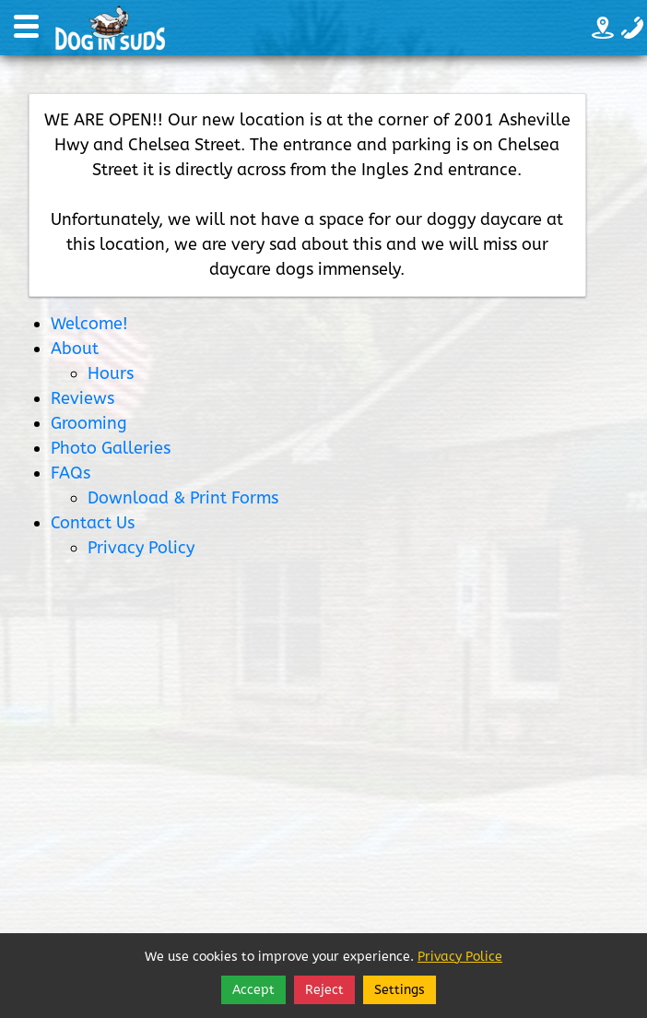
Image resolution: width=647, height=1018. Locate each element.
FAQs (70, 473)
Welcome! (89, 324)
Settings (399, 990)
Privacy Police (460, 957)
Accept (253, 990)
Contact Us (93, 523)
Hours (111, 373)
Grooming (89, 423)
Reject (324, 990)
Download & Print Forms (183, 498)
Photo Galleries (111, 448)
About (75, 348)
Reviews (82, 398)
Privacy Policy (141, 548)
